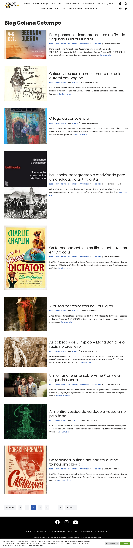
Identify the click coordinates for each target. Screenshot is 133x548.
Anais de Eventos (49, 8)
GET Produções (105, 3)
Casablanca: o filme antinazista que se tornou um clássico (83, 462)
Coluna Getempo (41, 3)
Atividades (56, 3)
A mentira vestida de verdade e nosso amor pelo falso (88, 413)
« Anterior (10, 507)
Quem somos (91, 8)
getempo (98, 44)
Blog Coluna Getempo (57, 44)
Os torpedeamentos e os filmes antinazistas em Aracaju (88, 250)
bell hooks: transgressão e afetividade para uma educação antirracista (87, 177)
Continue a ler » (106, 55)
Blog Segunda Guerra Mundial (78, 44)
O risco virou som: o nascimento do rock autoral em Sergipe (84, 75)
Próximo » (71, 507)
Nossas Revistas (72, 3)
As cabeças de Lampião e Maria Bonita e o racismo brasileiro (87, 344)
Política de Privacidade (72, 8)
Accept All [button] (125, 543)
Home (27, 3)
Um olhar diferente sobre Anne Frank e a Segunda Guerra (84, 377)
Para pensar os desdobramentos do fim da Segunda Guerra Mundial (87, 37)
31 (60, 507)
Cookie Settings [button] (112, 543)
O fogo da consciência (69, 118)
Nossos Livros (88, 3)
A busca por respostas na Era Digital (81, 306)
